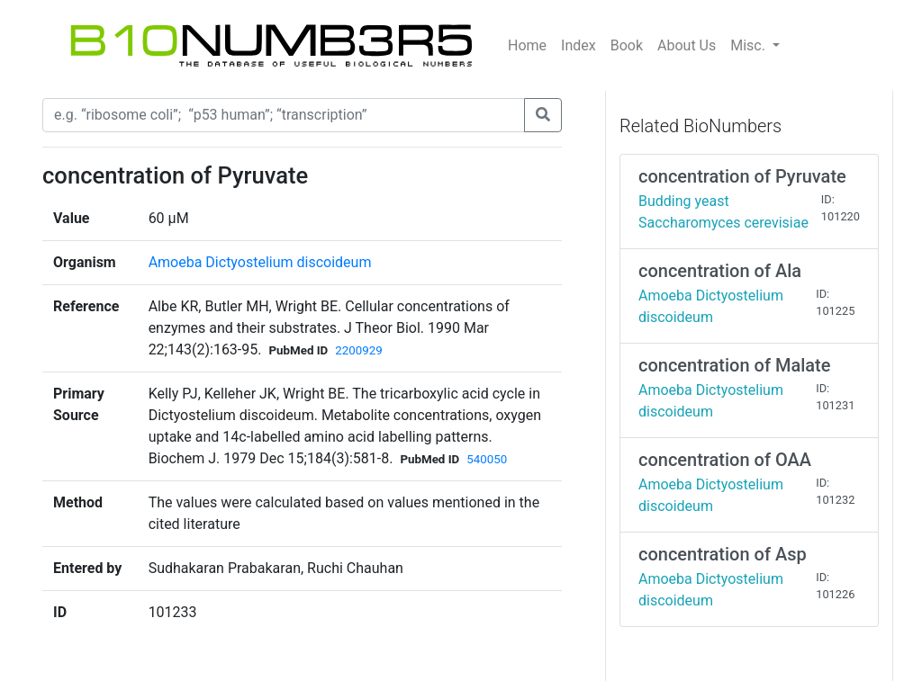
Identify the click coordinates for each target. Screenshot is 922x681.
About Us (686, 45)
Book (626, 45)
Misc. (749, 45)
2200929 (358, 350)
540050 (486, 459)
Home (527, 45)
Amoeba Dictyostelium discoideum (260, 262)
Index (578, 45)
